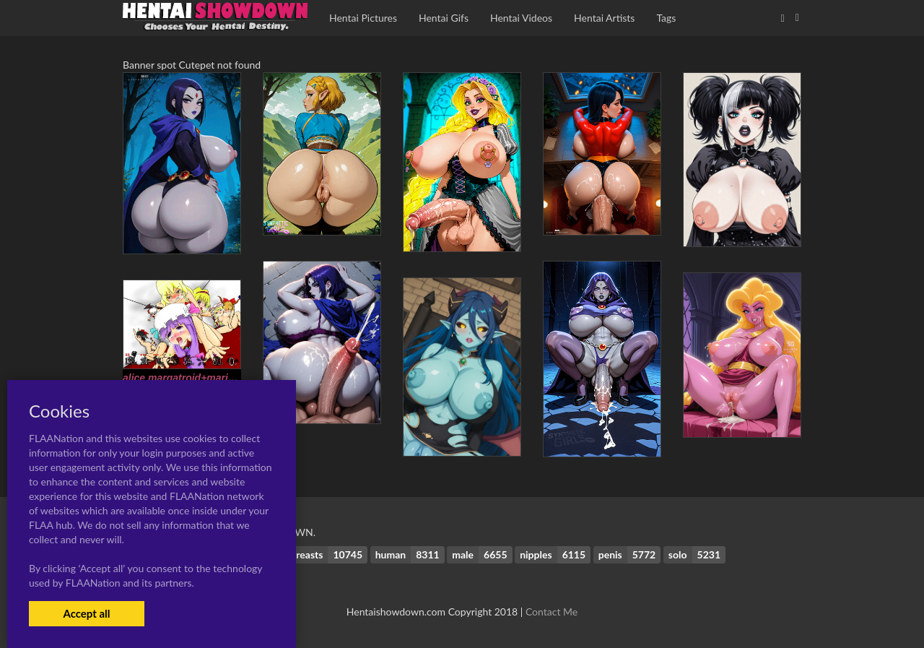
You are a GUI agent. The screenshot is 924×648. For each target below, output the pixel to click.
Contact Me (552, 611)
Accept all (86, 613)
